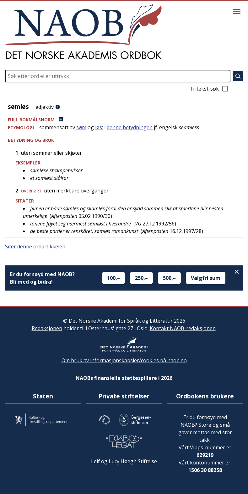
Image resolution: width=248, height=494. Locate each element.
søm (81, 127)
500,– (169, 278)
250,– (141, 278)
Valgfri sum (205, 278)
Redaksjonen (47, 328)
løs (98, 127)
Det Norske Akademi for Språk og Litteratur (121, 320)
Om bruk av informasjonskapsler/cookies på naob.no (124, 360)
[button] (124, 120)
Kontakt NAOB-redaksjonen (183, 328)
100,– (113, 278)
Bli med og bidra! (31, 281)
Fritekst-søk (210, 88)
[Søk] (238, 76)
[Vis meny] (236, 11)
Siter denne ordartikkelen (35, 246)
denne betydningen (130, 127)
